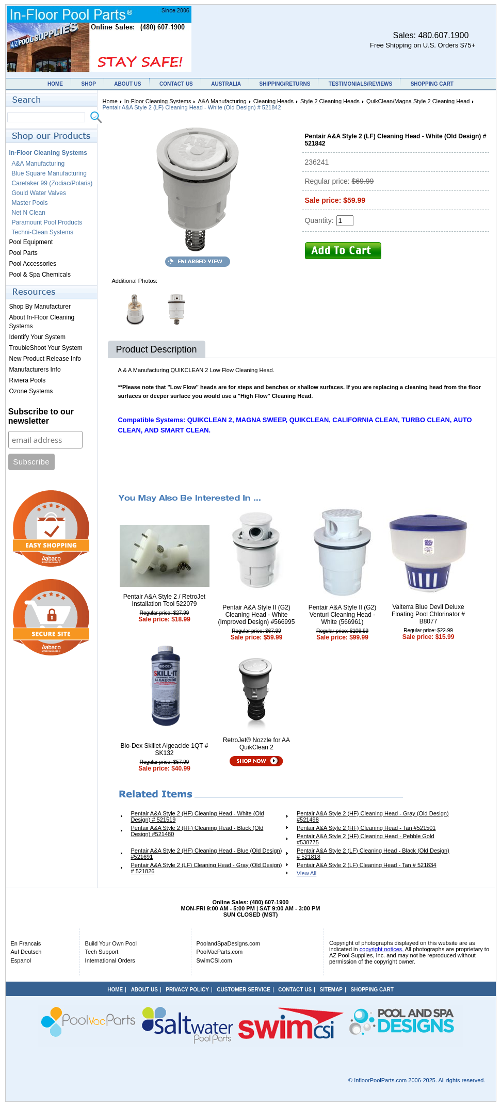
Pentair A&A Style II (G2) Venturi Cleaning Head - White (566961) (342, 615)
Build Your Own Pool (111, 943)
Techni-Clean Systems (42, 232)
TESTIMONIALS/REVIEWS (360, 84)
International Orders (110, 960)
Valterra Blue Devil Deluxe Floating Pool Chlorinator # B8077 (428, 614)
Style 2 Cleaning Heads (330, 101)
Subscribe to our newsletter (41, 416)
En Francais (26, 943)
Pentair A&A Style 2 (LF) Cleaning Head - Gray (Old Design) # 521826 (206, 868)
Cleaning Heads (273, 101)
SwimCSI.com (214, 960)
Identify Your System (37, 337)
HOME (55, 84)
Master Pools (30, 202)
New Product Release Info (45, 358)
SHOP (88, 84)
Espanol (21, 960)
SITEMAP (331, 989)
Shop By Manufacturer (40, 306)
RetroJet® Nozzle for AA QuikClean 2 (256, 743)
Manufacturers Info (35, 369)
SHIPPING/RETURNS (284, 84)
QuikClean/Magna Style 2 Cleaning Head (418, 101)
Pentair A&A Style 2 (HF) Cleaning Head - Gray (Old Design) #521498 (373, 816)
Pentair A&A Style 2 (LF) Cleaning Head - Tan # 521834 (367, 865)
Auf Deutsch (26, 952)
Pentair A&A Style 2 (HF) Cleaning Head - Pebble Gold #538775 (365, 839)
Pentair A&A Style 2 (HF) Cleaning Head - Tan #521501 (366, 828)
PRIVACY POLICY (187, 989)
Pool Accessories (32, 263)
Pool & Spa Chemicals (40, 274)
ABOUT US (127, 84)
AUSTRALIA (226, 84)
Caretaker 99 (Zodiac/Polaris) (52, 183)
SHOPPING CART (432, 84)
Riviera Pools (27, 380)
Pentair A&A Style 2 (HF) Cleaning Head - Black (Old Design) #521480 (197, 831)
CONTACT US (176, 84)
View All (306, 873)
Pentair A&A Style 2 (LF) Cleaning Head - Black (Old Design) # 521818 (373, 853)
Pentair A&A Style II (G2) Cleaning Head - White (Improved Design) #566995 (256, 615)
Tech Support (102, 952)
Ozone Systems (31, 391)
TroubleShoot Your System (46, 347)
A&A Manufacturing (222, 101)
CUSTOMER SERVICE (243, 989)
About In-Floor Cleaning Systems (42, 322)
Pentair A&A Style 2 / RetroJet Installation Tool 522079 (164, 600)
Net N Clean (28, 212)
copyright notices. (382, 949)
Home (110, 101)
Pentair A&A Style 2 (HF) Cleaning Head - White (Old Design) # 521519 (197, 816)
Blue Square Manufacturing (49, 173)
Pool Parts (23, 253)
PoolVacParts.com (220, 952)
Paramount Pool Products (47, 222)
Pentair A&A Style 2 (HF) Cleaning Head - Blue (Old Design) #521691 (206, 853)
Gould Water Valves (39, 193)
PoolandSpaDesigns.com (229, 943)
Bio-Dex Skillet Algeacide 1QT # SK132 (164, 749)
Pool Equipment (31, 242)
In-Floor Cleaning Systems (157, 101)
